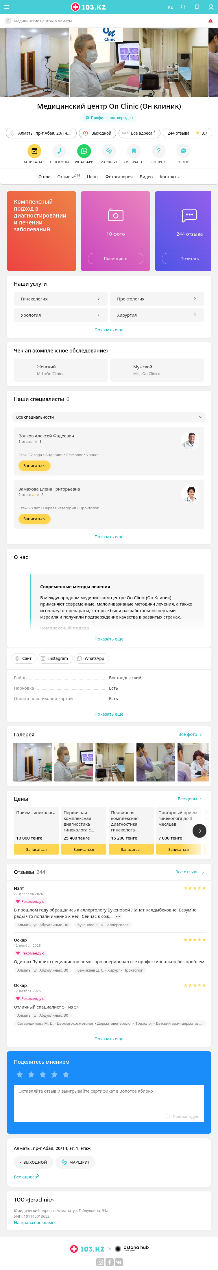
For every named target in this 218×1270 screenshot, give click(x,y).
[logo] (89, 7)
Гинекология (34, 299)
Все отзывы (190, 872)
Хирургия (127, 315)
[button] (7, 7)
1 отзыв (25, 441)
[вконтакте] (119, 1262)
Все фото (191, 734)
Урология (31, 315)
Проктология (131, 299)
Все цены (191, 799)
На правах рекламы (34, 1222)
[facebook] (110, 1262)
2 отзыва (26, 494)
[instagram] (100, 1262)
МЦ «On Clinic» (50, 373)
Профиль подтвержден (109, 117)
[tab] (44, 176)
